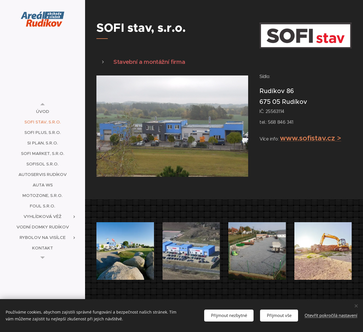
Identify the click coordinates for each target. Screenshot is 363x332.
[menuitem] (42, 111)
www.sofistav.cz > (310, 137)
